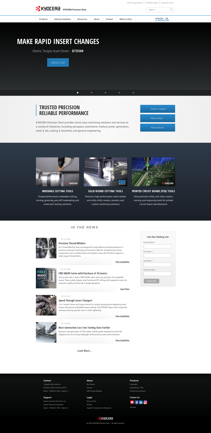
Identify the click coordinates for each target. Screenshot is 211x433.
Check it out (58, 63)
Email (46, 391)
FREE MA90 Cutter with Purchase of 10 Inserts (83, 273)
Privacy (89, 404)
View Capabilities (122, 262)
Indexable (133, 384)
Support (48, 397)
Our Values (91, 384)
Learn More (125, 289)
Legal (89, 397)
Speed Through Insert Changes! (75, 300)
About (96, 19)
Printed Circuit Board (138, 391)
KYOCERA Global (152, 3)
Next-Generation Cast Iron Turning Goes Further (84, 327)
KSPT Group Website (135, 3)
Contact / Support (158, 109)
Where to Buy (126, 19)
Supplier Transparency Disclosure (99, 408)
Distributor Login (167, 3)
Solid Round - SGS (136, 388)
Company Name (149, 270)
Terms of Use (91, 401)
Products (43, 19)
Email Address (149, 242)
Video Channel (157, 127)
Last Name (148, 260)
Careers (89, 388)
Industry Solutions (62, 19)
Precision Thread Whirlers (72, 243)
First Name (148, 251)
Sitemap (133, 407)
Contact (109, 19)
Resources (82, 19)
